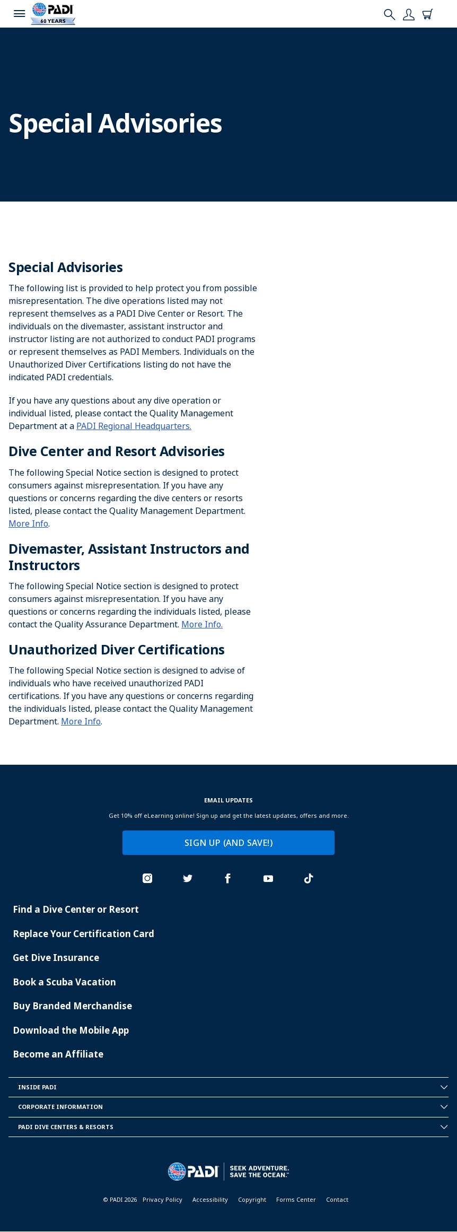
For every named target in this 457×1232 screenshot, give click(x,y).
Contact (337, 1199)
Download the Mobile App (71, 1030)
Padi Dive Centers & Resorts (233, 1127)
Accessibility (210, 1199)
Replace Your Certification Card (83, 934)
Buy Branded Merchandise (72, 1006)
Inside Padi (233, 1087)
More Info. (202, 624)
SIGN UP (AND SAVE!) (228, 843)
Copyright (252, 1199)
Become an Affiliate (58, 1054)
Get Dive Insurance (56, 957)
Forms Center (296, 1199)
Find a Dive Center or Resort (76, 909)
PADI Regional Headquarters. (133, 426)
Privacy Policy (162, 1199)
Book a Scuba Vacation (64, 982)
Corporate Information (233, 1107)
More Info (28, 523)
